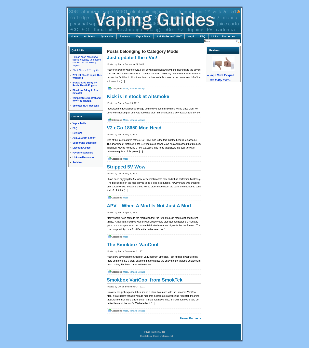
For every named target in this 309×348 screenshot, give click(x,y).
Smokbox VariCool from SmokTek (144, 280)
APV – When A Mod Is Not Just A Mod (149, 205)
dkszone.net (167, 336)
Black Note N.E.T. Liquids (86, 70)
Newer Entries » (190, 318)
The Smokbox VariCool (132, 244)
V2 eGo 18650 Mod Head (134, 127)
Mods (125, 88)
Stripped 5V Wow (126, 166)
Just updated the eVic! (132, 57)
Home (74, 36)
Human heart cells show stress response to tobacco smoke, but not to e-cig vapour (87, 61)
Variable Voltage (137, 88)
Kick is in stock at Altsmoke (138, 96)
